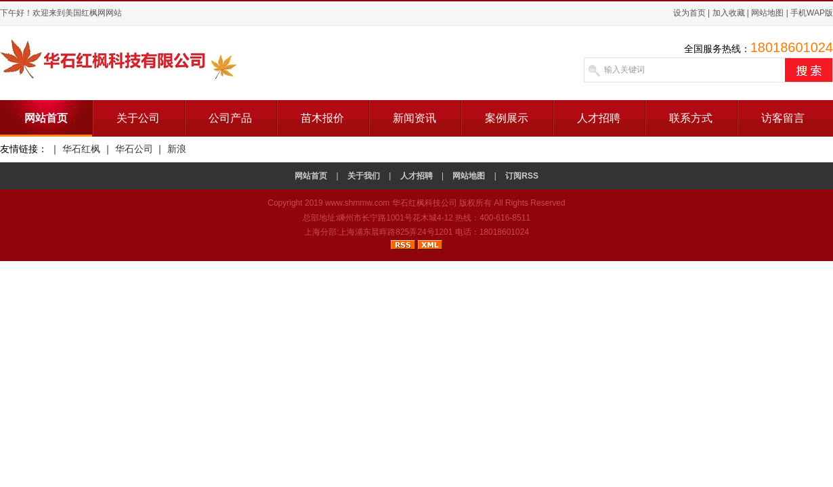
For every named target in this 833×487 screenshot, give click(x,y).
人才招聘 (598, 118)
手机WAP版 (811, 13)
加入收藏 (728, 13)
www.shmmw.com (357, 203)
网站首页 (46, 118)
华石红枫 (81, 148)
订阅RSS (521, 176)
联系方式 (690, 118)
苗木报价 (322, 118)
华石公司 (134, 148)
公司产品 (230, 118)
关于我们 (363, 176)
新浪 (176, 148)
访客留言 (783, 118)
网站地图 (767, 13)
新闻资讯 (414, 118)
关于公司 (138, 118)
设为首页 (689, 13)
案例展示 (506, 118)
